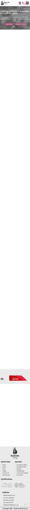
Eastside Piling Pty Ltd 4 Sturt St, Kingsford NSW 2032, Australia (9, 498)
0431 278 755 (9, 502)
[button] (27, 3)
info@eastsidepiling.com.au (10, 505)
